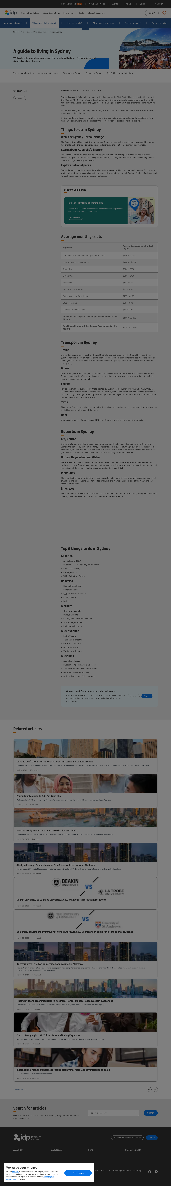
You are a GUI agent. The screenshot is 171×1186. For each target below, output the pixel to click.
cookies (15, 1172)
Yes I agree (78, 1173)
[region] (49, 1172)
